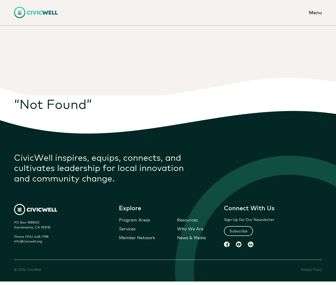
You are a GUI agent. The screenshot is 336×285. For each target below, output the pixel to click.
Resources (187, 220)
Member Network (137, 237)
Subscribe (238, 231)
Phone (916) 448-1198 (31, 237)
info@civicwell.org (28, 241)
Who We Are (190, 229)
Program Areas (134, 220)
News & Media (191, 237)
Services (127, 229)
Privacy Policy (311, 270)
